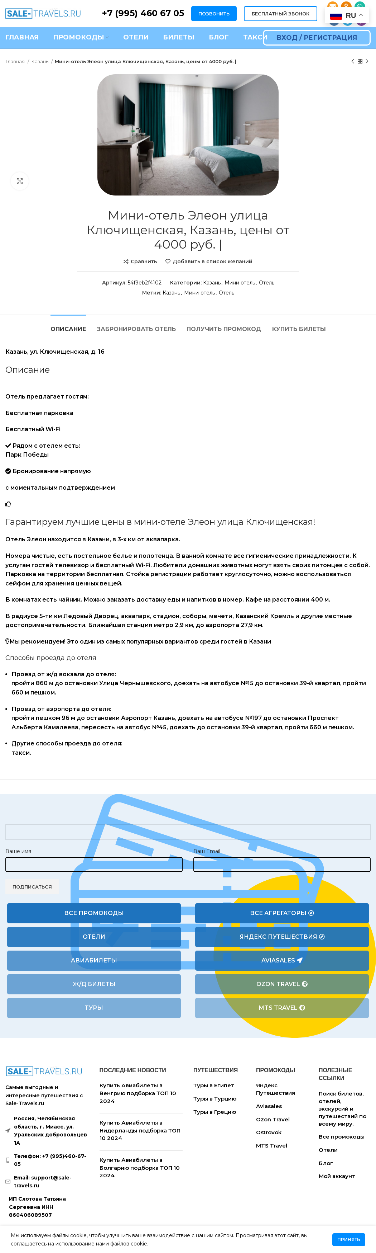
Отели (94, 936)
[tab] (68, 325)
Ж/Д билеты (94, 984)
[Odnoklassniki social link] (346, 6)
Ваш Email (206, 851)
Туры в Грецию (214, 1111)
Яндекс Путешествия (282, 937)
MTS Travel (282, 1008)
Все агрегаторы (282, 913)
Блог (326, 1163)
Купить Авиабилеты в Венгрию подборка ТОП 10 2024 (138, 1093)
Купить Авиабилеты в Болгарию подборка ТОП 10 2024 (140, 1168)
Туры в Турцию (214, 1098)
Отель (266, 282)
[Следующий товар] (367, 61)
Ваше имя (18, 851)
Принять (348, 1239)
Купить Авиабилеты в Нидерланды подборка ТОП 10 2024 (140, 1130)
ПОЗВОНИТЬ (214, 14)
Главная (15, 61)
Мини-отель (199, 292)
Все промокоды (94, 913)
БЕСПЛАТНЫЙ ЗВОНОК (280, 14)
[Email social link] (332, 6)
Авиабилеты (94, 960)
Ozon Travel (282, 984)
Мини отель (240, 282)
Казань (40, 61)
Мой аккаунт (337, 1176)
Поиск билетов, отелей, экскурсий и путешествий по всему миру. (342, 1108)
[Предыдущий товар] (352, 61)
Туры (94, 1007)
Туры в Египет (213, 1085)
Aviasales (282, 961)
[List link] (47, 1160)
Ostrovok (268, 1132)
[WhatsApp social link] (360, 6)
